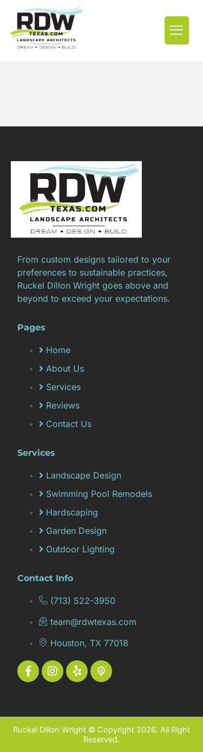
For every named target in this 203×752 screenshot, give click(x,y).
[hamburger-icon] (177, 30)
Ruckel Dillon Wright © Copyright (74, 729)
